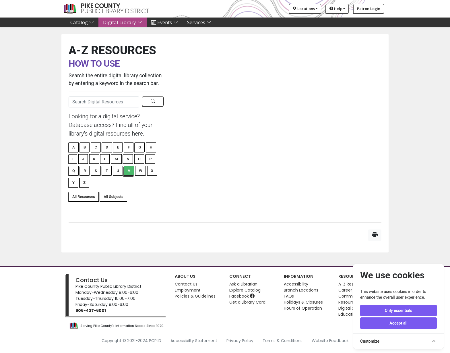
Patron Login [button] (368, 8)
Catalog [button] (82, 22)
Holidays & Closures (303, 302)
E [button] (118, 147)
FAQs (289, 296)
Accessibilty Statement (193, 341)
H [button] (151, 147)
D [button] (107, 147)
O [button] (139, 159)
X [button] (152, 171)
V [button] (129, 171)
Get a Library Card (247, 302)
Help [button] (335, 8)
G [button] (139, 147)
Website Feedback (330, 341)
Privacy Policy (239, 341)
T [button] (107, 171)
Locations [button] (304, 8)
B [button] (85, 147)
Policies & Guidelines (195, 296)
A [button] (73, 147)
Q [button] (73, 171)
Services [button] (199, 22)
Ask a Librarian (243, 284)
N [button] (128, 159)
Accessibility (296, 284)
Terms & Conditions (282, 341)
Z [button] (84, 182)
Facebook (242, 296)
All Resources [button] (83, 196)
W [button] (140, 171)
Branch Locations (301, 290)
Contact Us (91, 280)
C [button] (96, 147)
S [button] (96, 171)
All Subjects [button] (113, 196)
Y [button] (73, 182)
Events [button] (164, 22)
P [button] (150, 159)
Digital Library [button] (122, 22)
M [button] (116, 159)
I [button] (72, 159)
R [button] (85, 171)
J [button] (83, 159)
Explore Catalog (245, 290)
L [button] (105, 159)
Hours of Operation (303, 308)
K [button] (94, 159)
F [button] (129, 147)
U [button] (118, 171)
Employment (188, 290)
